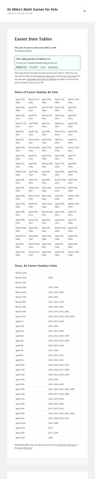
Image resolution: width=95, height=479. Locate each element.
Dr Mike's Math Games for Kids (32, 9)
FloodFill (34, 67)
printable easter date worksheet (42, 79)
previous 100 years (46, 76)
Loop (42, 67)
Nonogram (53, 67)
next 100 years (69, 76)
